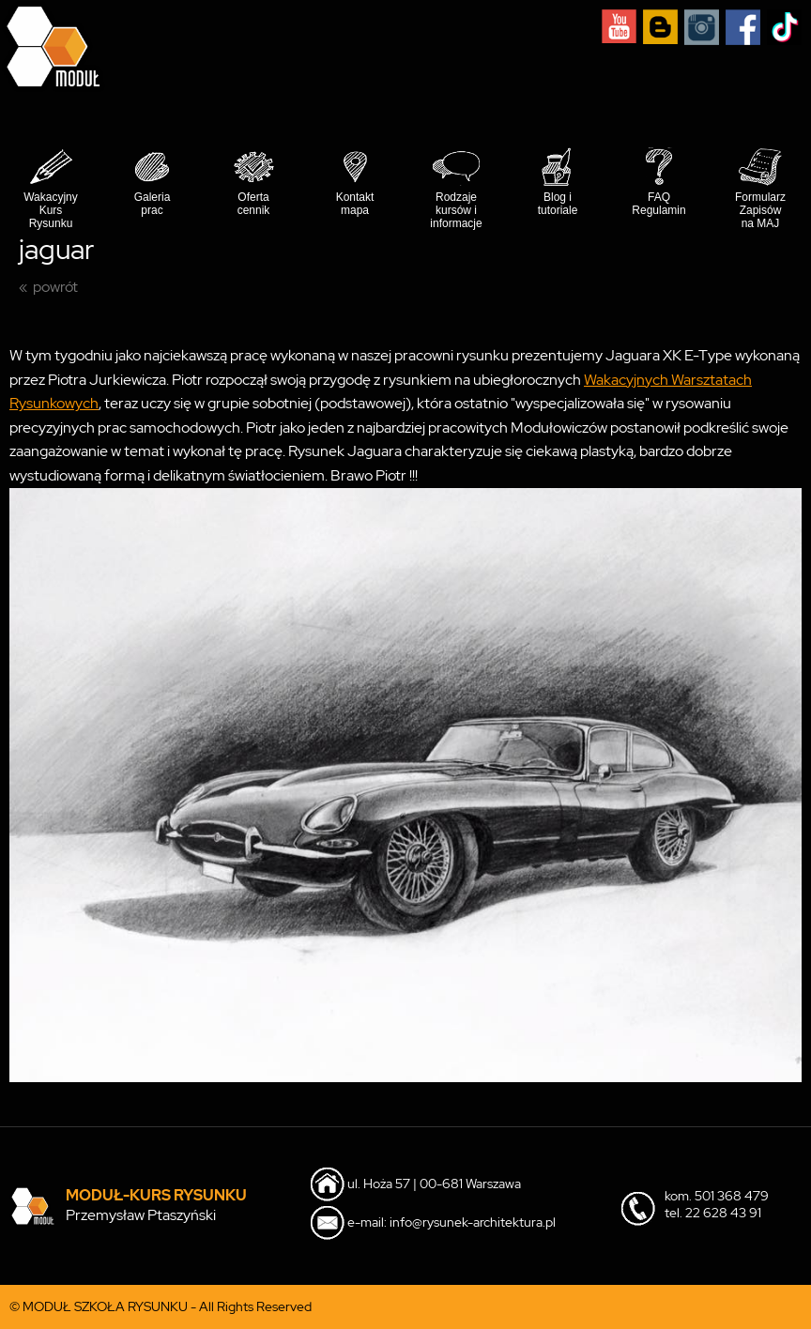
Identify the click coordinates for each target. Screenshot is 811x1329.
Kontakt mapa (355, 204)
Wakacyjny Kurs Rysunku (50, 210)
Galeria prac (152, 204)
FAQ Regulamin (658, 204)
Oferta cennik (253, 204)
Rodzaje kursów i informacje (456, 210)
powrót (55, 287)
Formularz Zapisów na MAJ (760, 210)
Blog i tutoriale (558, 204)
